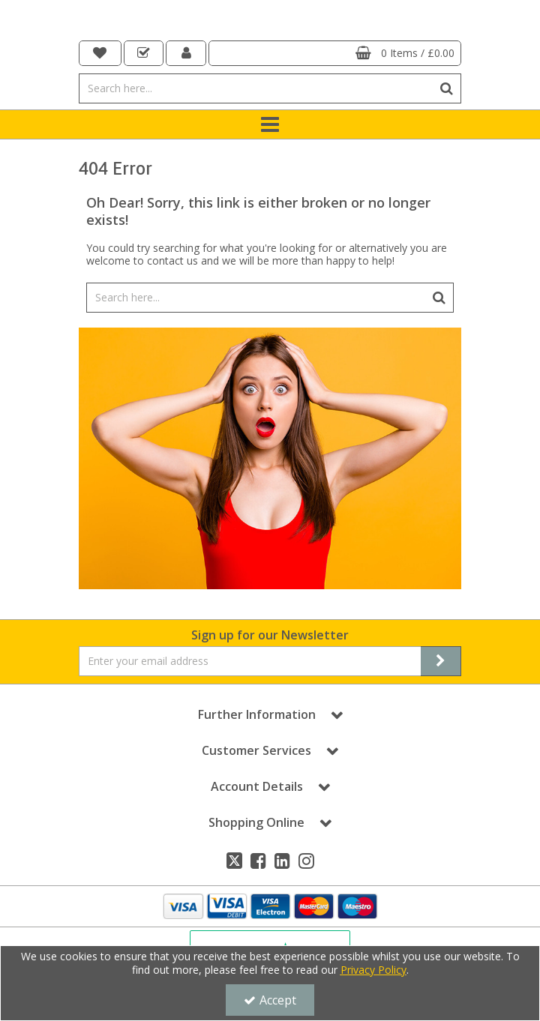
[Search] (255, 88)
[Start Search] (446, 88)
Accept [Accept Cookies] (270, 1000)
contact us (172, 260)
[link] (234, 860)
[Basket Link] (334, 53)
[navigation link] (100, 53)
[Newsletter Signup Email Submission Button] (441, 661)
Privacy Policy (373, 970)
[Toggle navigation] (270, 124)
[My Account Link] (186, 53)
